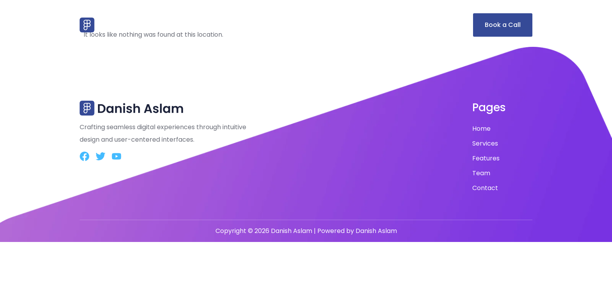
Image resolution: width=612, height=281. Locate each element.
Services (339, 24)
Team (413, 24)
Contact (447, 24)
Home (304, 24)
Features (378, 24)
